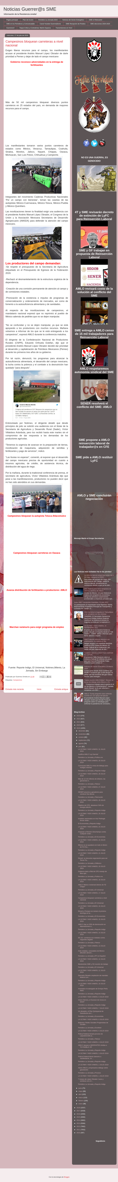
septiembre (82, 740)
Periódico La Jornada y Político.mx (90, 757)
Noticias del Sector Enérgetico (73, 20)
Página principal (12, 20)
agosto (81, 743)
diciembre (82, 731)
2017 (79, 1111)
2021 (79, 722)
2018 (79, 1108)
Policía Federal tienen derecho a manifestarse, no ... (89, 1057)
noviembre (82, 734)
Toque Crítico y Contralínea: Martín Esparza (35, 28)
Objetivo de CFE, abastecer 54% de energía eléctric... (91, 806)
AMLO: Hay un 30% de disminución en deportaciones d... (92, 925)
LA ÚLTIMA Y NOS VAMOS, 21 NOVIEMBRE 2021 (95, 627)
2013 (79, 1123)
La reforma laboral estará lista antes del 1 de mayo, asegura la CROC (99, 576)
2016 (79, 1114)
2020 (79, 725)
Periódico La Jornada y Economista (90, 1016)
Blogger (66, 1177)
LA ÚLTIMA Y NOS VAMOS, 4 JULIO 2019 (93, 1042)
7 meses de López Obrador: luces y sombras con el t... (90, 1080)
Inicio (39, 689)
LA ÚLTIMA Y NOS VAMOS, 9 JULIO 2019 (93, 997)
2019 (79, 728)
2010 (79, 1133)
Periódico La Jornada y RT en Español (92, 956)
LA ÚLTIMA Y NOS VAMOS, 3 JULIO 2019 (93, 1053)
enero (80, 1104)
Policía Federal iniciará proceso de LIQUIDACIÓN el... (90, 1035)
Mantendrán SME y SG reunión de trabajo (93, 964)
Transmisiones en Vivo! (64, 28)
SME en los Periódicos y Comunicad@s (20, 24)
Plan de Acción (28, 20)
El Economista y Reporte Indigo (89, 823)
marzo (80, 1097)
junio (80, 1088)
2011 (79, 1130)
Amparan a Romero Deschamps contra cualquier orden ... (92, 833)
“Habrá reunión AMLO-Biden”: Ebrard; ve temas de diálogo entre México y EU (98, 681)
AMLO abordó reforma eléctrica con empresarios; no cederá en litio (97, 640)
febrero (81, 1101)
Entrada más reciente (15, 689)
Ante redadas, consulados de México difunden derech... (91, 952)
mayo (80, 1091)
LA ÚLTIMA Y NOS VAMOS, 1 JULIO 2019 (93, 1076)
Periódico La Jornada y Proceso (89, 1073)
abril (80, 1094)
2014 (79, 1120)
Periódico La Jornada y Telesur (89, 784)
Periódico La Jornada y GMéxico (89, 863)
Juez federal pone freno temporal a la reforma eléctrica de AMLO (97, 590)
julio (80, 746)
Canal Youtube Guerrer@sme (50, 24)
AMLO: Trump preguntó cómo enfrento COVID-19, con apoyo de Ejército (98, 695)
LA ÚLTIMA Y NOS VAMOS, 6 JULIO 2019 (93, 1019)
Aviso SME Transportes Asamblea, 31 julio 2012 (91, 602)
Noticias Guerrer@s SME (30, 9)
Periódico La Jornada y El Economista (91, 837)
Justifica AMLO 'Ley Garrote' (88, 754)
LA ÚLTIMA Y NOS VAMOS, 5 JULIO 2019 (93, 1031)
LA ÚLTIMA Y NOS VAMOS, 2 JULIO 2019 (93, 1065)
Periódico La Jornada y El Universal (91, 890)
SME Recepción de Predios (75, 24)
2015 (79, 1117)
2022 (79, 719)
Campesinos (17, 680)
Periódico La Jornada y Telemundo (90, 797)
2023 (79, 716)
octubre (81, 737)
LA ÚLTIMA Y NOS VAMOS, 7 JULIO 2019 (93, 1008)
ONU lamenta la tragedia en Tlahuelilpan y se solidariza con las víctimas (98, 613)
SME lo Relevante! (95, 20)
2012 (79, 1126)
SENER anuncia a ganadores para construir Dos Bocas (90, 793)
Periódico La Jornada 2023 (47, 20)
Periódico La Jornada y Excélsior (89, 1028)
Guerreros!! (10, 28)
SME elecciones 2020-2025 (100, 24)
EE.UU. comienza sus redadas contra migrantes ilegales (91, 939)
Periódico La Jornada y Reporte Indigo (92, 771)
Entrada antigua (61, 689)
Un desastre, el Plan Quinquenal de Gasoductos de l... (90, 1012)
